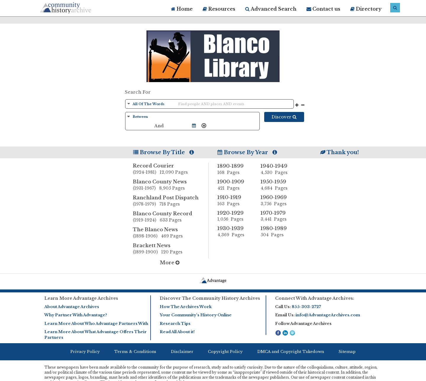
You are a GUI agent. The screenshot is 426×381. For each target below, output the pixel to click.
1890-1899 (234, 169)
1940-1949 (278, 169)
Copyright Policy (225, 351)
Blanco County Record (171, 217)
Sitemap (347, 351)
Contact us (323, 9)
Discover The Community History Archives (210, 298)
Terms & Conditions (135, 351)
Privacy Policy (85, 351)
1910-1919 (234, 200)
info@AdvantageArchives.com (328, 315)
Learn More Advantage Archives (81, 298)
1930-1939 (234, 231)
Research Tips (175, 323)
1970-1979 (278, 216)
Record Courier (171, 169)
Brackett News (171, 248)
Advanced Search (270, 9)
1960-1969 (278, 200)
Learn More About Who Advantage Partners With (96, 323)
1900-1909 (234, 185)
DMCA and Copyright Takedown (290, 351)
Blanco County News (171, 185)
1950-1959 (278, 185)
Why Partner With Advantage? (75, 315)
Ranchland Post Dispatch (171, 201)
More (170, 263)
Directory (366, 9)
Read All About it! (177, 332)
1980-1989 (278, 231)
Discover (284, 117)
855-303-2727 (306, 307)
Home (182, 9)
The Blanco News (171, 233)
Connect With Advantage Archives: (314, 298)
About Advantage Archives (71, 307)
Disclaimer (182, 351)
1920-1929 (234, 216)
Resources (219, 9)
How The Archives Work (186, 307)
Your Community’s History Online (196, 315)
